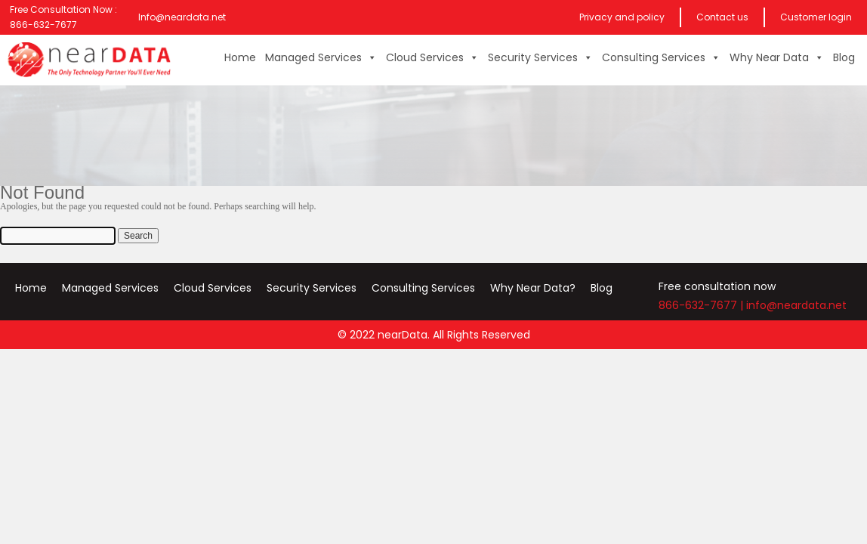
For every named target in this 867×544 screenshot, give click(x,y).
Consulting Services (661, 57)
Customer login (816, 17)
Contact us (722, 17)
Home (240, 57)
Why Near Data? (532, 287)
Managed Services (321, 57)
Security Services (540, 57)
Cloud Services (432, 57)
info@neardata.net (796, 305)
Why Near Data (777, 57)
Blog (844, 57)
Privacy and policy (622, 17)
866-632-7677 (698, 305)
